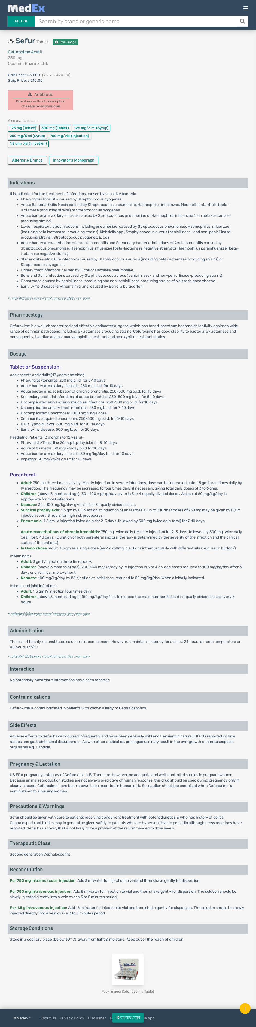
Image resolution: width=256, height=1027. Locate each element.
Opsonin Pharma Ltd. (28, 63)
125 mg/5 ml (91, 128)
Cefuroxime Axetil (25, 52)
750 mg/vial (69, 136)
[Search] (243, 21)
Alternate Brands (27, 160)
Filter (21, 21)
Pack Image (65, 42)
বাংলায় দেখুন (128, 1018)
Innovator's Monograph (73, 160)
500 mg (55, 128)
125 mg (23, 128)
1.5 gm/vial (28, 143)
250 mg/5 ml (27, 136)
